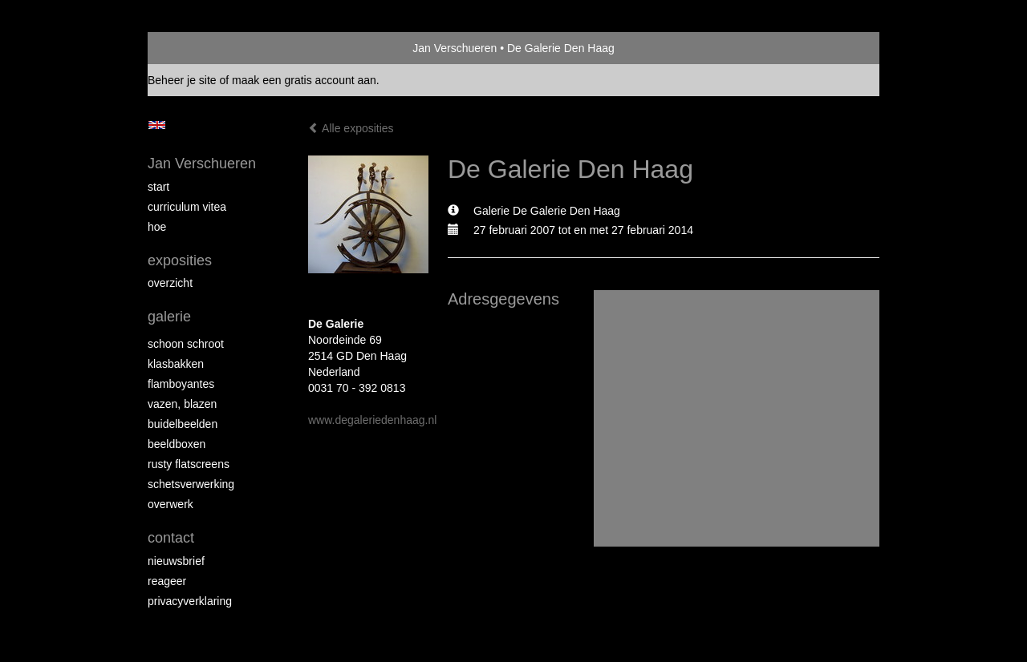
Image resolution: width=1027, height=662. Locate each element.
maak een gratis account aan (304, 80)
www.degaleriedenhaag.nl (372, 420)
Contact (171, 538)
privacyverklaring (190, 601)
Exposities (180, 260)
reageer (167, 581)
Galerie (169, 317)
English (157, 125)
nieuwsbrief (176, 561)
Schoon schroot (186, 343)
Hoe (157, 226)
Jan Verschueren (454, 48)
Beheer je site (182, 80)
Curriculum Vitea (187, 206)
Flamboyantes (181, 383)
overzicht (170, 283)
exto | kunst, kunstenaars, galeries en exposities (193, 48)
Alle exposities (351, 128)
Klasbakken (176, 363)
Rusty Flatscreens (188, 464)
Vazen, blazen (182, 404)
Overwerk (170, 504)
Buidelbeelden (182, 424)
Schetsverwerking (191, 484)
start (158, 186)
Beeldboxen (176, 444)
